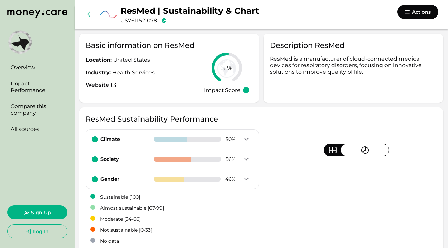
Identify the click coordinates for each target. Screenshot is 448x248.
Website (101, 85)
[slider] (227, 68)
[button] (247, 139)
